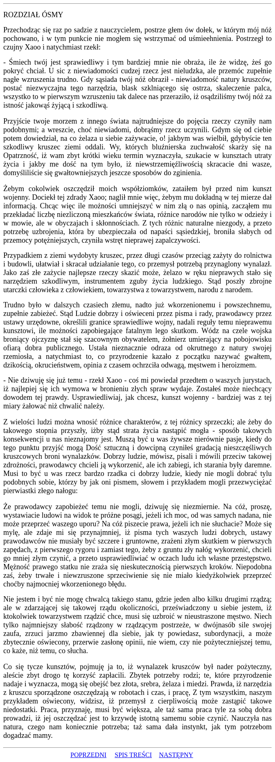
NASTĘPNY (176, 754)
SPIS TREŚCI (133, 754)
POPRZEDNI (88, 754)
